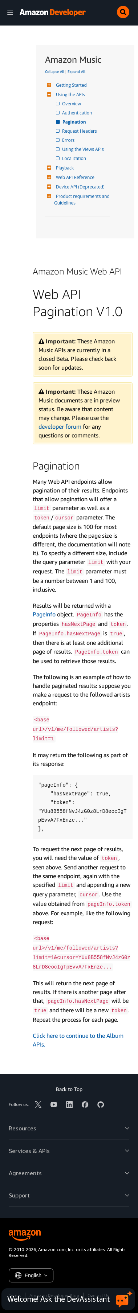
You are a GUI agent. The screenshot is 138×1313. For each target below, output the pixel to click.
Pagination (74, 122)
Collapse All (54, 71)
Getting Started (70, 85)
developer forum (59, 426)
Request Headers (80, 131)
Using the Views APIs (83, 149)
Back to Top (69, 1089)
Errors (68, 140)
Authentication (77, 113)
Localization (74, 158)
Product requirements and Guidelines (82, 199)
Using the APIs (69, 94)
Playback (64, 168)
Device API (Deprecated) (79, 187)
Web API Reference (74, 177)
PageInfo (44, 614)
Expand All (76, 71)
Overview (72, 104)
